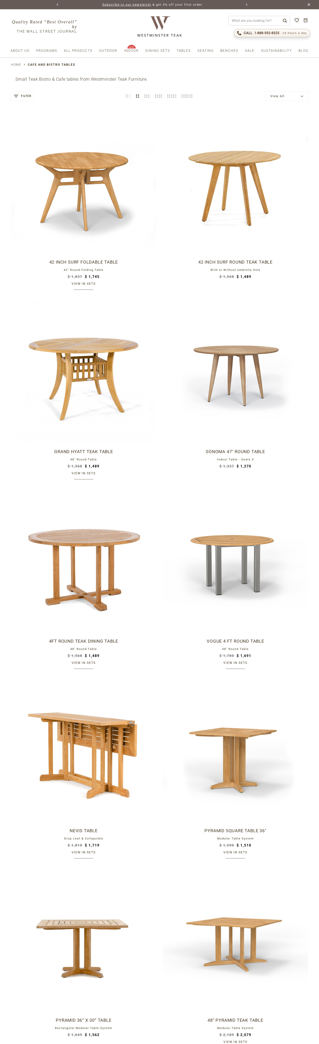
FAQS (218, 973)
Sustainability (276, 51)
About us (20, 51)
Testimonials (227, 956)
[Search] (285, 21)
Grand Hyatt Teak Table (197, 186)
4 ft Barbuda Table (121, 527)
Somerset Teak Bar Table (121, 640)
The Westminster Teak (237, 940)
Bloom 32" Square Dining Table (273, 413)
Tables (184, 51)
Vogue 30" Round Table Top (121, 754)
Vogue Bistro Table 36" (45, 527)
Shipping (222, 923)
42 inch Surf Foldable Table (45, 186)
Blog (303, 51)
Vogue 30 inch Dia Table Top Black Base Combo (45, 754)
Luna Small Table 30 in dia (273, 640)
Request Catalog (232, 951)
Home (16, 64)
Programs (46, 51)
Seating (205, 51)
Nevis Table (197, 299)
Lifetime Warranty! (234, 945)
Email (18, 973)
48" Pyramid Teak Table (121, 413)
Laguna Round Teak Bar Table (273, 527)
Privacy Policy (55, 1007)
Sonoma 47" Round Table (273, 186)
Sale (249, 51)
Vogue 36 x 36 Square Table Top (45, 868)
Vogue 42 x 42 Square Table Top (197, 868)
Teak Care (224, 967)
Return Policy (229, 929)
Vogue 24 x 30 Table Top (121, 868)
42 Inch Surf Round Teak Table (121, 186)
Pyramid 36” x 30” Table (45, 413)
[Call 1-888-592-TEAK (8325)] (272, 33)
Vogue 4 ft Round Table (121, 299)
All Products (78, 51)
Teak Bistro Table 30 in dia (197, 527)
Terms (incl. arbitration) (27, 1007)
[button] (57, 4)
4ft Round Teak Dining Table (45, 299)
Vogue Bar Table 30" (197, 640)
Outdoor (108, 51)
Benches (229, 51)
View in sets (46, 208)
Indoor (131, 51)
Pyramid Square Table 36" (273, 299)
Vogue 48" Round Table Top (197, 754)
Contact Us (226, 962)
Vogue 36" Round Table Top (273, 754)
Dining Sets (157, 51)
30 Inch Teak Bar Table (45, 640)
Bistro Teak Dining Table (197, 413)
